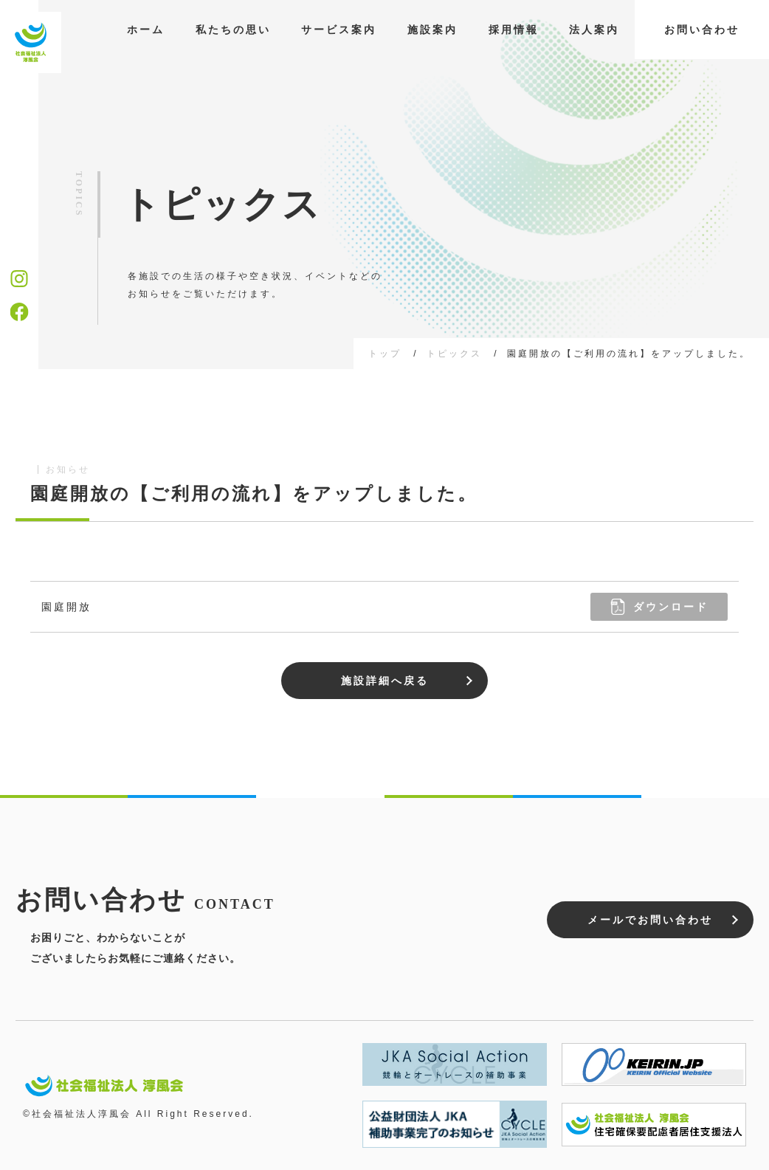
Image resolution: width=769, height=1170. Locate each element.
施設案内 (432, 29)
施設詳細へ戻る (385, 680)
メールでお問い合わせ (650, 920)
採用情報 (514, 29)
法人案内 (594, 29)
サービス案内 (338, 29)
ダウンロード (659, 607)
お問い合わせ (701, 29)
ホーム (146, 29)
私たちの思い (233, 29)
